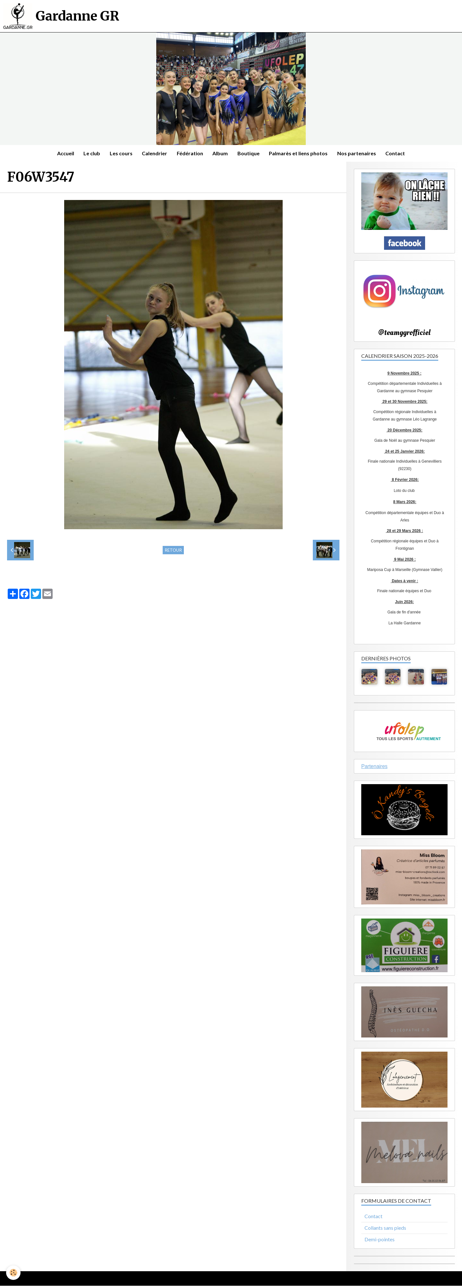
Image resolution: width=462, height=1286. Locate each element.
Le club (91, 153)
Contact (396, 153)
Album (220, 153)
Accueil (64, 153)
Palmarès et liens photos (299, 153)
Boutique (249, 153)
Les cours (120, 153)
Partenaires (374, 766)
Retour (173, 550)
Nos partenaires (357, 153)
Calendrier (154, 153)
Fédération (190, 153)
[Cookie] (13, 1272)
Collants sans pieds (385, 1228)
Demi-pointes (379, 1239)
